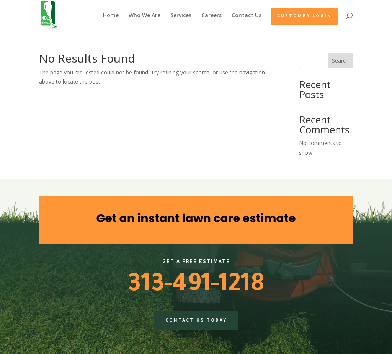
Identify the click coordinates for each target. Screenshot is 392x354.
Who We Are (144, 16)
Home (111, 16)
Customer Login (304, 16)
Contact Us (246, 16)
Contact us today (196, 320)
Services (180, 16)
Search (340, 60)
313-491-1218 (196, 286)
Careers (211, 16)
